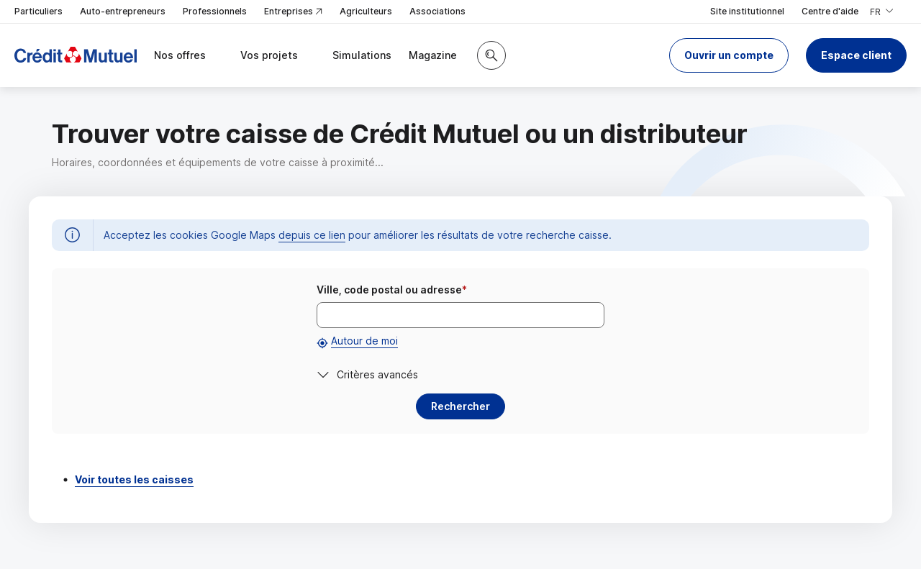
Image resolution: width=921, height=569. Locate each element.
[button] (729, 55)
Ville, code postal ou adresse (392, 289)
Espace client (856, 55)
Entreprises (293, 12)
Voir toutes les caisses (134, 479)
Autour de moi (364, 340)
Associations (437, 11)
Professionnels (215, 11)
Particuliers (38, 11)
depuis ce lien (311, 235)
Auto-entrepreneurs (122, 11)
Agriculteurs (366, 11)
